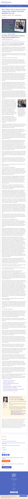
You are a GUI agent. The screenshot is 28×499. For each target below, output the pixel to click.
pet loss (13, 15)
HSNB (24, 147)
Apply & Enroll (14, 483)
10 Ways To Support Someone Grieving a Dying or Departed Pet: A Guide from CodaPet (13, 443)
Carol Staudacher (20, 264)
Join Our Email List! (19, 5)
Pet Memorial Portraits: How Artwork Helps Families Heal (11, 445)
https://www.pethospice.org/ (18, 414)
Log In (14, 487)
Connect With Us (14, 485)
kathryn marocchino (4, 15)
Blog (14, 484)
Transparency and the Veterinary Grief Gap (9, 441)
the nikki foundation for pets (18, 15)
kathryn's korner (9, 15)
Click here (5, 427)
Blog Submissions (12, 5)
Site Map (14, 489)
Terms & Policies (14, 488)
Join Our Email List (6, 467)
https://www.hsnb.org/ (17, 412)
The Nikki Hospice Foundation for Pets (17, 41)
